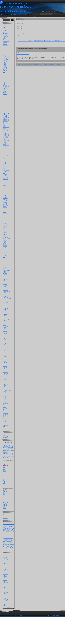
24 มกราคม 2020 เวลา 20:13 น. (23, 54)
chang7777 (5, 73)
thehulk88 (5, 246)
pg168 (4, 164)
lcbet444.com (5, 121)
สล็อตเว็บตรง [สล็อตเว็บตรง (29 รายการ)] (5, 456)
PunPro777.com (44, 41)
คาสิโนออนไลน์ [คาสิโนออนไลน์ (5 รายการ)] (6, 447)
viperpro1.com (5, 268)
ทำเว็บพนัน (4, 303)
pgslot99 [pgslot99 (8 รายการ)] (11, 445)
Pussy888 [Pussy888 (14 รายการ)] (4, 446)
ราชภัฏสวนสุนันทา (6, 326)
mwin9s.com (5, 142)
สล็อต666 (4, 349)
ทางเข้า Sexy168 (5, 297)
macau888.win (5, 137)
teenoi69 (4, 243)
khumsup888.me (6, 113)
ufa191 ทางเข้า (5, 253)
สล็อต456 (4, 345)
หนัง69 (4, 381)
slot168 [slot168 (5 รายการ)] (11, 446)
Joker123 (4, 107)
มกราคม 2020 (5, 606)
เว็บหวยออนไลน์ (5, 416)
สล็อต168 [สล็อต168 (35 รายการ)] (5, 452)
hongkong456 (5, 101)
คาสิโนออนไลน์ (5, 278)
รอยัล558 (4, 325)
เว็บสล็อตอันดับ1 (5, 413)
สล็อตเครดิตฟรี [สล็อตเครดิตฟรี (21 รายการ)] (10, 454)
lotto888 (4, 132)
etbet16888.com (5, 80)
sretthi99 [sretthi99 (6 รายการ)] (4, 447)
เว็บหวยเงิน (4, 509)
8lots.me (4, 38)
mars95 (4, 139)
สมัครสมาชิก (5, 332)
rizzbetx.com (5, 202)
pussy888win (5, 196)
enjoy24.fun (5, 79)
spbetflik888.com (6, 234)
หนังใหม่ (4, 386)
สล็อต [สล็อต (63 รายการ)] (10, 450)
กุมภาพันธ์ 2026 (5, 560)
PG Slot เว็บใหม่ (5, 161)
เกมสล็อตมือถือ (5, 397)
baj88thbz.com (5, 53)
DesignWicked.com (56, 616)
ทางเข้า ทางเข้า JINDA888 (7, 298)
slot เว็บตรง (4, 468)
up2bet (4, 264)
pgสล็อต (4, 184)
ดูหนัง (4, 280)
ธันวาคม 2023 (5, 591)
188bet (4, 29)
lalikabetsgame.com (6, 119)
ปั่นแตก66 (4, 310)
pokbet (4, 185)
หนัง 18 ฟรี (4, 380)
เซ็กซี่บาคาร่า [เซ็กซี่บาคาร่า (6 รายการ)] (12, 456)
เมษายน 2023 (5, 601)
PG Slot (4, 157)
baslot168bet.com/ (6, 57)
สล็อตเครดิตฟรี (5, 366)
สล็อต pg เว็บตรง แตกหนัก (7, 340)
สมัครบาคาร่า (5, 331)
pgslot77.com (5, 177)
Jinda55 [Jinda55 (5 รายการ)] (13, 443)
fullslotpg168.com (6, 92)
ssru (3, 239)
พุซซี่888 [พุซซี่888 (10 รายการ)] (7, 450)
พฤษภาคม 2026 (5, 556)
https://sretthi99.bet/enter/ (7, 102)
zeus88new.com (6, 273)
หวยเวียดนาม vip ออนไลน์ (7, 390)
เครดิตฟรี (4, 398)
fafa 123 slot (5, 83)
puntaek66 (5, 191)
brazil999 (4, 65)
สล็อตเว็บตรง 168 (5, 369)
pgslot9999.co (5, 179)
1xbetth (4, 480)
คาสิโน (4, 275)
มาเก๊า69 (4, 321)
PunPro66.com (36, 41)
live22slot (4, 125)
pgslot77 (4, 176)
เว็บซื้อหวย (4, 404)
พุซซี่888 (4, 316)
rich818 (4, 201)
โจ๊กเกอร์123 (5, 426)
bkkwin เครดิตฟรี (5, 61)
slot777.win (5, 230)
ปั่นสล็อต (4, 309)
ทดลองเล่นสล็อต (5, 290)
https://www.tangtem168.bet (7, 478)
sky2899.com (5, 223)
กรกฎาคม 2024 (5, 583)
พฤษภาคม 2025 (5, 571)
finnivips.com (5, 87)
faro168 (4, 84)
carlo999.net (5, 70)
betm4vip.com (5, 59)
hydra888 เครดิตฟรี (6, 103)
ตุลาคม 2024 (5, 579)
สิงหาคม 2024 (5, 582)
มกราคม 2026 (5, 561)
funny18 (4, 93)
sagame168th (5, 208)
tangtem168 (5, 242)
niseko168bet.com (6, 145)
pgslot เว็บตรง (5, 174)
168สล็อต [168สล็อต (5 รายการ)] (3, 442)
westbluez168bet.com (6, 270)
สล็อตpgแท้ (5, 357)
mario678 (4, 138)
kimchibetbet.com (6, 115)
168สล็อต (4, 28)
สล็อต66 (4, 348)
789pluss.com (5, 36)
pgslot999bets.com (6, 180)
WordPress (20, 616)
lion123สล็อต (5, 122)
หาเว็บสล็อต (5, 391)
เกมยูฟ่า (4, 395)
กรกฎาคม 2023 (5, 597)
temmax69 (5, 245)
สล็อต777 (4, 350)
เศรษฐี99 (4, 421)
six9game (4, 222)
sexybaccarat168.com (6, 220)
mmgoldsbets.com (6, 140)
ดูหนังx (4, 281)
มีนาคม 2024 (5, 588)
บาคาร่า (4, 304)
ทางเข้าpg (4, 299)
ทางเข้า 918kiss (5, 293)
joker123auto (5, 108)
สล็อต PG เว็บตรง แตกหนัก (7, 339)
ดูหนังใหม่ (4, 286)
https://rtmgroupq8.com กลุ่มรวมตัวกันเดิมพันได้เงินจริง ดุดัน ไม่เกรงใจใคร (12, 616)
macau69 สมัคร (5, 136)
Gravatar (31, 58)
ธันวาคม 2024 (5, 577)
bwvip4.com (5, 67)
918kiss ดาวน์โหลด (6, 41)
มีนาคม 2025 (5, 573)
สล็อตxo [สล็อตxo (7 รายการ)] (12, 453)
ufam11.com (5, 259)
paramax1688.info (6, 155)
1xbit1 (4, 32)
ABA (3, 43)
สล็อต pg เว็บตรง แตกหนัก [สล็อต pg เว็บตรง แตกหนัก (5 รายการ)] (8, 453)
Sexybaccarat (5, 219)
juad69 (4, 111)
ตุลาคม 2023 (5, 594)
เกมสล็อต (4, 396)
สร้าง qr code (5, 334)
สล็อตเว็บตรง (5, 367)
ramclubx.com (5, 197)
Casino (4, 72)
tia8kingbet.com (5, 247)
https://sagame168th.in (6, 493)
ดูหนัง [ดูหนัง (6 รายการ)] (8, 447)
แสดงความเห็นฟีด (5, 436)
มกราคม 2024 (5, 590)
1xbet (4, 31)
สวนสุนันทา (4, 379)
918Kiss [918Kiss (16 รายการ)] (10, 442)
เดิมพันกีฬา (4, 401)
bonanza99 (5, 63)
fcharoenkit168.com (6, 85)
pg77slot (4, 167)
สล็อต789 (4, 351)
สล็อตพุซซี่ (4, 361)
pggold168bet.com (6, 170)
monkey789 (5, 141)
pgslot (4, 481)
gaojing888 (5, 94)
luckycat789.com (6, 133)
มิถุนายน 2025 (5, 570)
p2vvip (4, 151)
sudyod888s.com (6, 240)
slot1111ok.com (5, 228)
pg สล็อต (4, 162)
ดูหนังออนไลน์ (5, 284)
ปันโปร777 (4, 313)
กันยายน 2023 (5, 595)
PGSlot (4, 173)
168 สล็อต (4, 26)
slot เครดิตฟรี (5, 227)
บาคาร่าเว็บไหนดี (5, 308)
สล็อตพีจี (4, 360)
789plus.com (5, 34)
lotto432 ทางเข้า (5, 129)
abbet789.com (5, 45)
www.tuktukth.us (6, 271)
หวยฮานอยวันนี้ (5, 389)
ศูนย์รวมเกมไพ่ (5, 327)
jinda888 (4, 106)
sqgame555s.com (6, 235)
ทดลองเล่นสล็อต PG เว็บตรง (7, 291)
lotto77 (4, 131)
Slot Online (5, 225)
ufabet (4, 257)
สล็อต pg (4, 338)
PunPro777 (40, 41)
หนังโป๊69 (4, 385)
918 (3, 39)
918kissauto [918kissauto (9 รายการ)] (4, 443)
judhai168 (4, 112)
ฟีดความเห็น (19, 50)
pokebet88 (5, 186)
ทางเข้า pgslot (5, 296)
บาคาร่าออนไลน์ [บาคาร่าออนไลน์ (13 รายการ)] (9, 448)
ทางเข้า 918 (5, 292)
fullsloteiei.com (5, 90)
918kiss (4, 490)
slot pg (4, 226)
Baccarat (4, 51)
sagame (4, 206)
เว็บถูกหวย (4, 407)
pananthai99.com (6, 152)
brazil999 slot (5, 66)
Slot (3, 224)
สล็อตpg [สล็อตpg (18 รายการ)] (4, 453)
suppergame (5, 241)
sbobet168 (4, 212)
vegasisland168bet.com (7, 266)
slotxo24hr (5, 232)
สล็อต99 (4, 355)
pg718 (4, 165)
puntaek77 (5, 192)
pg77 (4, 166)
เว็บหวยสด (4, 415)
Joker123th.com (5, 110)
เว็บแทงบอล (5, 420)
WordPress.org (5, 437)
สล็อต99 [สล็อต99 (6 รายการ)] (13, 450)
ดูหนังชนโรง (4, 506)
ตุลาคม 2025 (5, 565)
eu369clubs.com (6, 82)
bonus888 (5, 64)
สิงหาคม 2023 (5, 596)
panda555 (4, 154)
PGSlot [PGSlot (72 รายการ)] (5, 445)
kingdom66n (5, 116)
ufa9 (4, 256)
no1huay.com (61, 40)
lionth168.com (5, 123)
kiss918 (4, 118)
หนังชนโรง (4, 503)
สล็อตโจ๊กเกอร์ (5, 378)
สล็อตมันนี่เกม (5, 362)
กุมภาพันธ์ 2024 (5, 589)
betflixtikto (5, 58)
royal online (5, 204)
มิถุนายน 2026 (5, 555)
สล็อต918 (4, 354)
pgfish (4, 169)
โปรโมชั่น (4, 427)
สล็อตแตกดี (4, 375)
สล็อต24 (4, 344)
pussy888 (4, 475)
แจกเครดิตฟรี (5, 422)
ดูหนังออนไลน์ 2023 (6, 285)
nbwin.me (4, 144)
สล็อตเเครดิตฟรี (5, 372)
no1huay (4, 146)
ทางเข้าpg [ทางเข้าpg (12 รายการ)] (11, 447)
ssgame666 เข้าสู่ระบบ (6, 238)
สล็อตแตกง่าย (5, 374)
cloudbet (4, 74)
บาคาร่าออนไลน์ (5, 307)
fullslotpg (4, 91)
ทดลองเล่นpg (5, 287)
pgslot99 (4, 178)
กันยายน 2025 (5, 566)
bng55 (4, 62)
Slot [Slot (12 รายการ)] (9, 446)
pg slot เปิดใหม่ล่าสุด (6, 158)
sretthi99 (4, 236)
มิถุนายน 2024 (5, 584)
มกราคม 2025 (5, 576)
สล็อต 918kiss (5, 337)
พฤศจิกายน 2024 (5, 578)
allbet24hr (5, 46)
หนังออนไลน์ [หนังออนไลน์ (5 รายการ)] (9, 456)
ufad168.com (5, 258)
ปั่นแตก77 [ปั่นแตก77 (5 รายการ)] (5, 450)
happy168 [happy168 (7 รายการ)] (7, 443)
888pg (4, 37)
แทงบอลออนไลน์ (5, 425)
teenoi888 (5, 244)
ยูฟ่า (3, 322)
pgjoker (4, 172)
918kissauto (5, 42)
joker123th (5, 109)
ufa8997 (4, 255)
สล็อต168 (4, 343)
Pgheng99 (5, 171)
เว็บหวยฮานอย (5, 419)
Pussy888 (4, 193)
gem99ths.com (5, 95)
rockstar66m (5, 203)
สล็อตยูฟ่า (4, 363)
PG (3, 156)
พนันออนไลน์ (5, 314)
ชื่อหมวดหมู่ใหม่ (5, 279)
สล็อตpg (4, 356)
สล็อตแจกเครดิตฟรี (6, 373)
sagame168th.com (53, 41)
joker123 (4, 466)
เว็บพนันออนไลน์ (5, 410)
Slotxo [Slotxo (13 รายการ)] (13, 446)
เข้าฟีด (4, 435)
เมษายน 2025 (5, 572)
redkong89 (5, 199)
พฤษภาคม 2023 (5, 600)
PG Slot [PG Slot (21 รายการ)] (8, 445)
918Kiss (4, 40)
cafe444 (4, 69)
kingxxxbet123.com (6, 117)
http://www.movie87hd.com (7, 495)
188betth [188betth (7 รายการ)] (8, 442)
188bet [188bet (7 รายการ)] (5, 442)
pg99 (4, 168)
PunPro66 (31, 41)
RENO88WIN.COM (6, 200)
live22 (4, 124)
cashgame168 (5, 71)
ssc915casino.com (6, 237)
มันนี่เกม (4, 320)
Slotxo (4, 231)
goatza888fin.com (6, 96)
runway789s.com (6, 205)
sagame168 (5, 207)
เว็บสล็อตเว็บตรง (5, 414)
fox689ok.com (5, 88)
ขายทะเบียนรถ (5, 274)
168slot (4, 27)
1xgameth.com (5, 33)
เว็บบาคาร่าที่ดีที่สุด (6, 408)
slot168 (4, 229)
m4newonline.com (6, 134)
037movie (4, 25)
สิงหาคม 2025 (5, 567)
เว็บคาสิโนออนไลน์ (6, 403)
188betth (4, 30)
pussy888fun (5, 194)
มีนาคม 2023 (5, 602)
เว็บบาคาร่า (4, 507)
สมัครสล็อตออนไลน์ (6, 333)
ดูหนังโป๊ (4, 479)
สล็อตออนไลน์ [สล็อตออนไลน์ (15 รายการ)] (5, 454)
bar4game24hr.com (6, 55)
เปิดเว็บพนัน (4, 402)
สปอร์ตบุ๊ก (4, 328)
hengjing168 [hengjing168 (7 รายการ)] (10, 443)
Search (55, 13)
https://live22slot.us (6, 502)
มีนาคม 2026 (5, 559)
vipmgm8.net (5, 269)
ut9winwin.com (5, 265)
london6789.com (6, 127)
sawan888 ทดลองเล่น (6, 211)
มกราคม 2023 (5, 605)
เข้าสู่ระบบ (4, 514)
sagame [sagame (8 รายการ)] (7, 446)
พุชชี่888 (4, 315)
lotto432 (4, 128)
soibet (4, 233)
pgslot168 (4, 175)
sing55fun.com (5, 221)
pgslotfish (4, 181)
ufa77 (4, 254)
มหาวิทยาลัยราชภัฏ (6, 319)
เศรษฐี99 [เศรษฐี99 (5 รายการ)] (3, 457)
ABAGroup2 (5, 44)
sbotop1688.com (5, 213)
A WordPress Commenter (24, 52)
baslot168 (4, 56)
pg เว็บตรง (4, 163)
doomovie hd (5, 486)
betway (4, 60)
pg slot (4, 482)
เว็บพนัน (4, 409)
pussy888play (5, 195)
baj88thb (4, 52)
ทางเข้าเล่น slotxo (5, 302)
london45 (4, 126)
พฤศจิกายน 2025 (5, 564)
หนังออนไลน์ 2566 (5, 384)
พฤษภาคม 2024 (5, 585)
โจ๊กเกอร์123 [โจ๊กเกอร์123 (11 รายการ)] (6, 457)
